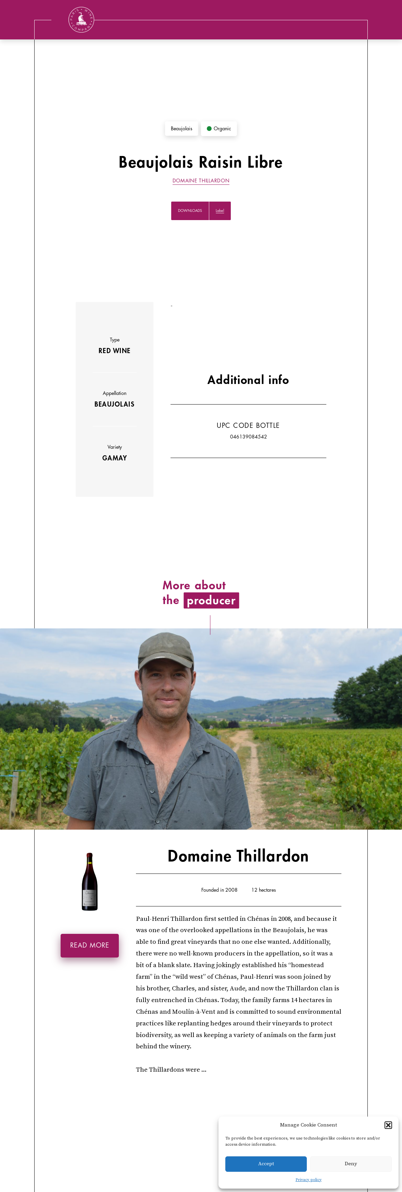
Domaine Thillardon (201, 180)
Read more (89, 945)
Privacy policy (309, 1179)
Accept (266, 1163)
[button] (388, 1125)
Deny (351, 1163)
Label (220, 211)
